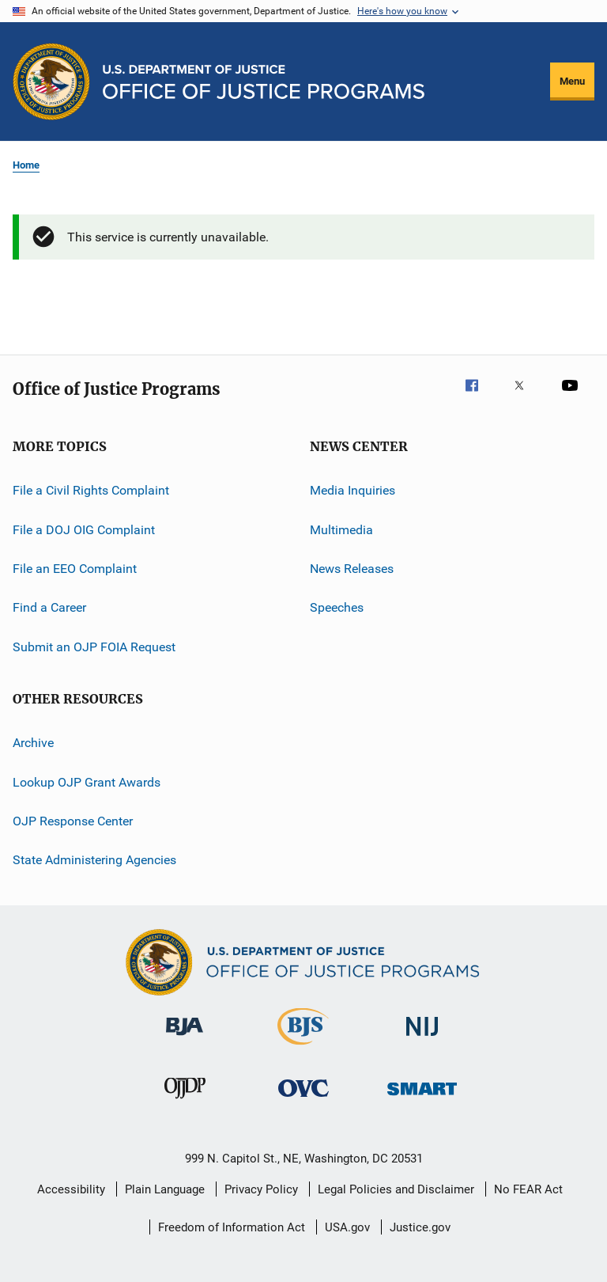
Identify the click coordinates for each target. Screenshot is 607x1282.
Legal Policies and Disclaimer (396, 1189)
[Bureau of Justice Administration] (184, 1038)
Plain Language (165, 1189)
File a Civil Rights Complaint (91, 490)
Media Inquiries (352, 490)
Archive (33, 742)
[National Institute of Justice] (422, 1038)
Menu (572, 81)
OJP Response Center (73, 821)
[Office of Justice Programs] (51, 81)
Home (26, 165)
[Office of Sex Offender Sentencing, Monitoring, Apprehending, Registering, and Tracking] (422, 1098)
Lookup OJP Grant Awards (86, 781)
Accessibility (71, 1189)
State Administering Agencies (94, 859)
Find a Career (49, 607)
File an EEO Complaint (75, 568)
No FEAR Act (528, 1189)
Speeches (337, 607)
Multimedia (341, 529)
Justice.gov (420, 1227)
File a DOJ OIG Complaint (84, 529)
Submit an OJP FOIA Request (94, 646)
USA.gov (347, 1227)
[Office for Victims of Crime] (303, 1099)
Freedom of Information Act (231, 1227)
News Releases (352, 568)
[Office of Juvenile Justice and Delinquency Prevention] (184, 1101)
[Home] (263, 82)
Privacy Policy (261, 1189)
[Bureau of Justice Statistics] (303, 1047)
